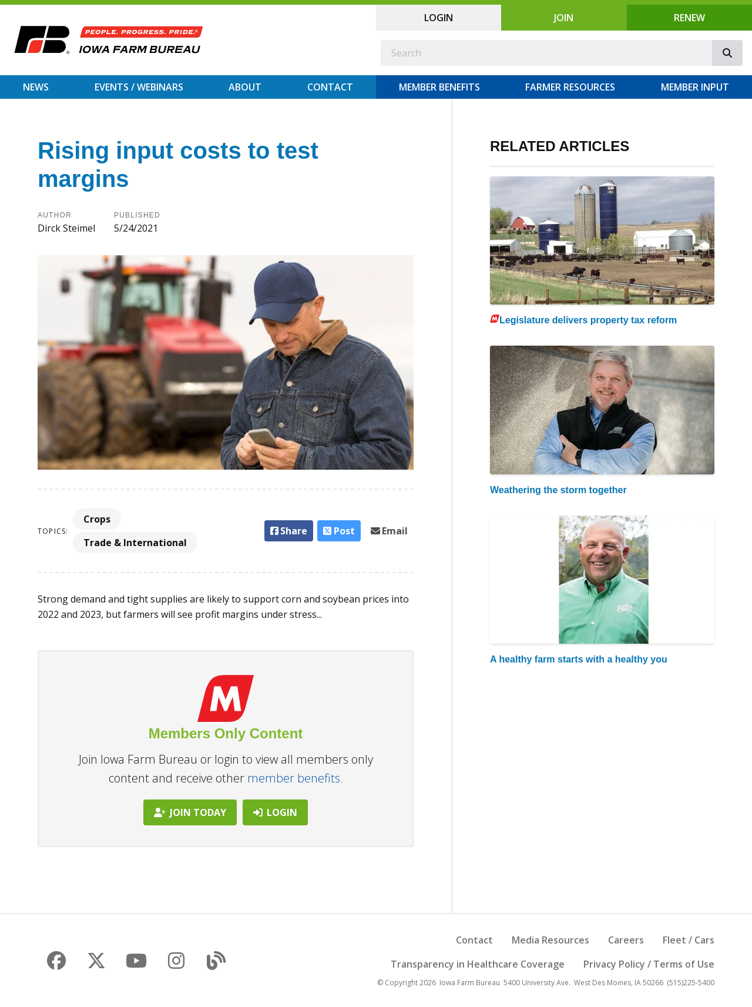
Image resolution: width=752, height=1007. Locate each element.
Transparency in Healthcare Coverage (478, 964)
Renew (689, 17)
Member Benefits (439, 87)
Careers (626, 940)
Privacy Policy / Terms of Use (648, 964)
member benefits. (295, 778)
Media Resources (550, 940)
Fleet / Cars (688, 940)
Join (563, 17)
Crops (96, 519)
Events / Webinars (139, 87)
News (36, 87)
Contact (330, 87)
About (245, 87)
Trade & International (135, 542)
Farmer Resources (570, 87)
